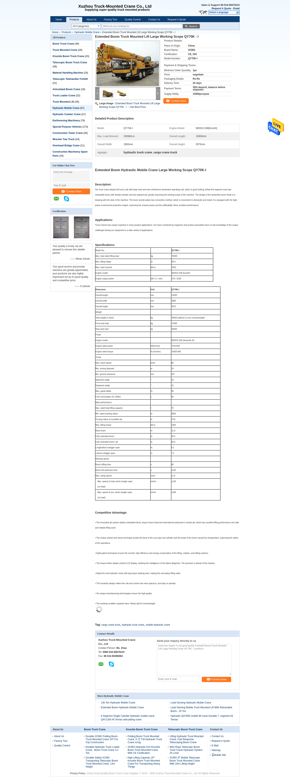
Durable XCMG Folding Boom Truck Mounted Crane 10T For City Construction (102, 739)
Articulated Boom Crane (66, 89)
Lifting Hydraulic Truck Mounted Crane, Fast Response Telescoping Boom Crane (186, 739)
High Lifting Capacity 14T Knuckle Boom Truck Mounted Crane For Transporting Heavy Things (144, 762)
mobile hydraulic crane (158, 624)
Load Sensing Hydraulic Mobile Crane (191, 702)
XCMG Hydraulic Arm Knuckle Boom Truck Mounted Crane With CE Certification (144, 750)
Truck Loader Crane (64, 95)
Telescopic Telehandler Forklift (70, 79)
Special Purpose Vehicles (67, 126)
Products (74, 19)
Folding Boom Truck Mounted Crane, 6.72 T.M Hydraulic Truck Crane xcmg (145, 739)
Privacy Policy (77, 773)
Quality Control (133, 19)
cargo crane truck (111, 624)
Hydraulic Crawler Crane (67, 114)
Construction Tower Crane (68, 133)
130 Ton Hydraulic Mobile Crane (118, 702)
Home (59, 19)
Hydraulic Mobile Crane (86, 32)
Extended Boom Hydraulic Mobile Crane (122, 707)
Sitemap (216, 750)
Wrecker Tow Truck (64, 139)
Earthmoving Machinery (66, 120)
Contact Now (71, 191)
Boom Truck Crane (63, 43)
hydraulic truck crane (133, 624)
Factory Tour (110, 19)
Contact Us (154, 19)
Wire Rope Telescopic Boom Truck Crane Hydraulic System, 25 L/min (186, 750)
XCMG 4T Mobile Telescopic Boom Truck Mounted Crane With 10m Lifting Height (185, 760)
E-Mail (215, 745)
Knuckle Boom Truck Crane (68, 56)
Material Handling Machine (68, 72)
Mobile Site (219, 755)
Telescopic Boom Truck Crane (70, 62)
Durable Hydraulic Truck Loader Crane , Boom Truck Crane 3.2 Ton (103, 750)
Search (193, 26)
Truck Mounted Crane (65, 50)
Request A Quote (221, 8)
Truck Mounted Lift (63, 101)
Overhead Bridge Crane (66, 145)
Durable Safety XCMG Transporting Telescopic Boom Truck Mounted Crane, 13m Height (102, 762)
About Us (91, 19)
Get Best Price (138, 107)
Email (236, 8)
